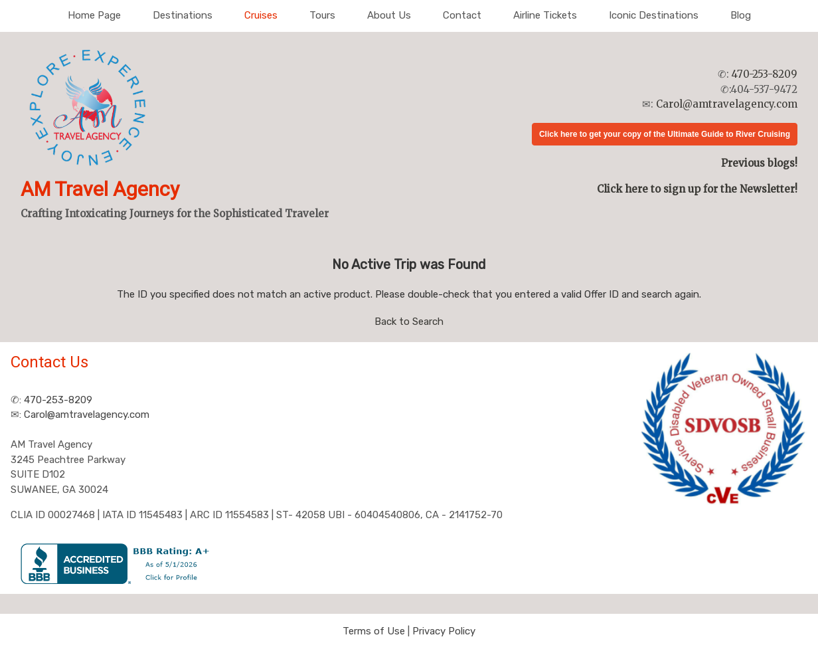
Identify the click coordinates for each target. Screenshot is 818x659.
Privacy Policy (443, 631)
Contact (462, 15)
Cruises (261, 15)
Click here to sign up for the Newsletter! (697, 189)
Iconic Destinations (653, 15)
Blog (740, 15)
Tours (322, 15)
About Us (389, 15)
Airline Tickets (545, 15)
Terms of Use (374, 631)
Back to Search (409, 322)
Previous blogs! (759, 163)
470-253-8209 (764, 74)
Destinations (182, 15)
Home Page (94, 15)
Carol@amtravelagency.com (726, 104)
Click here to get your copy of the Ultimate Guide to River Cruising (664, 134)
